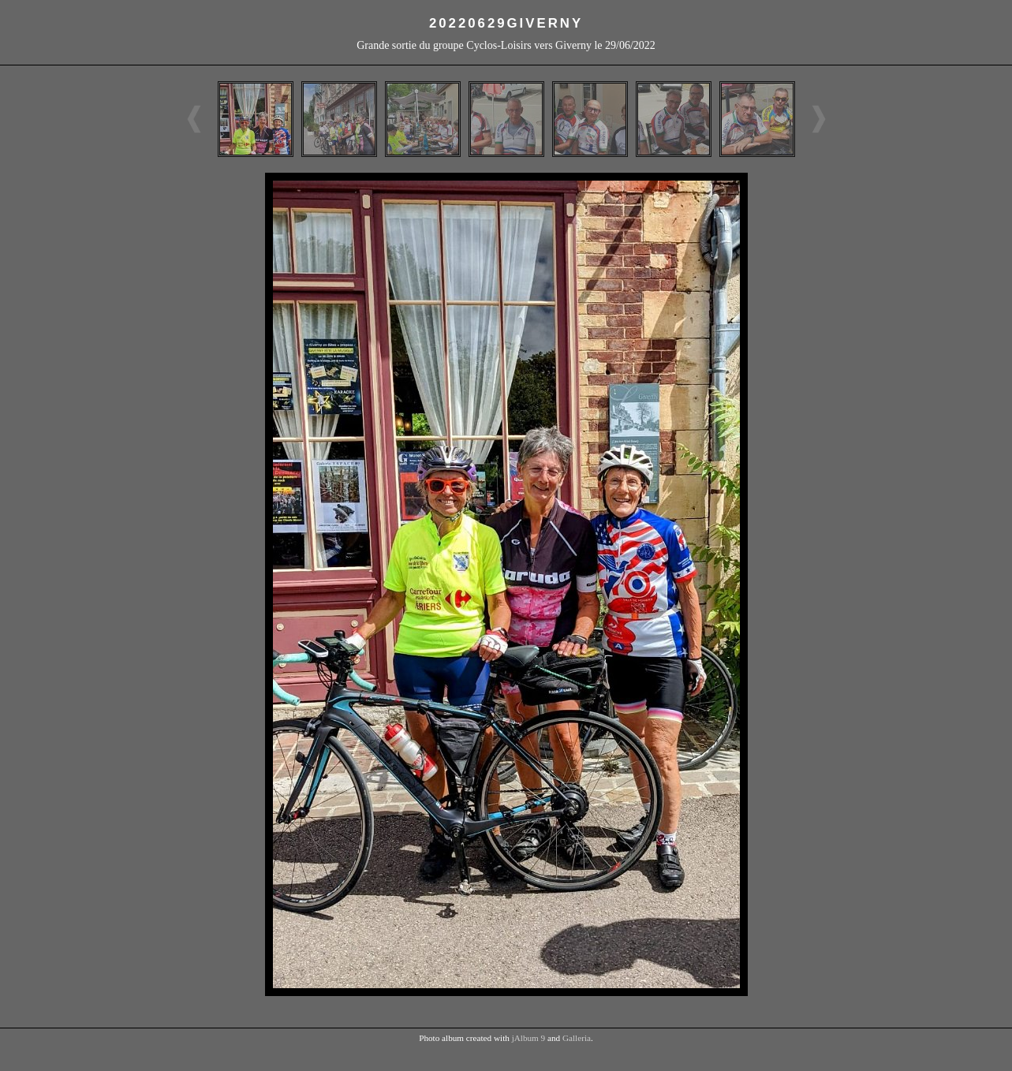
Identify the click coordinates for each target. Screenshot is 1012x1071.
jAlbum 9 (529, 1038)
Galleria (576, 1038)
